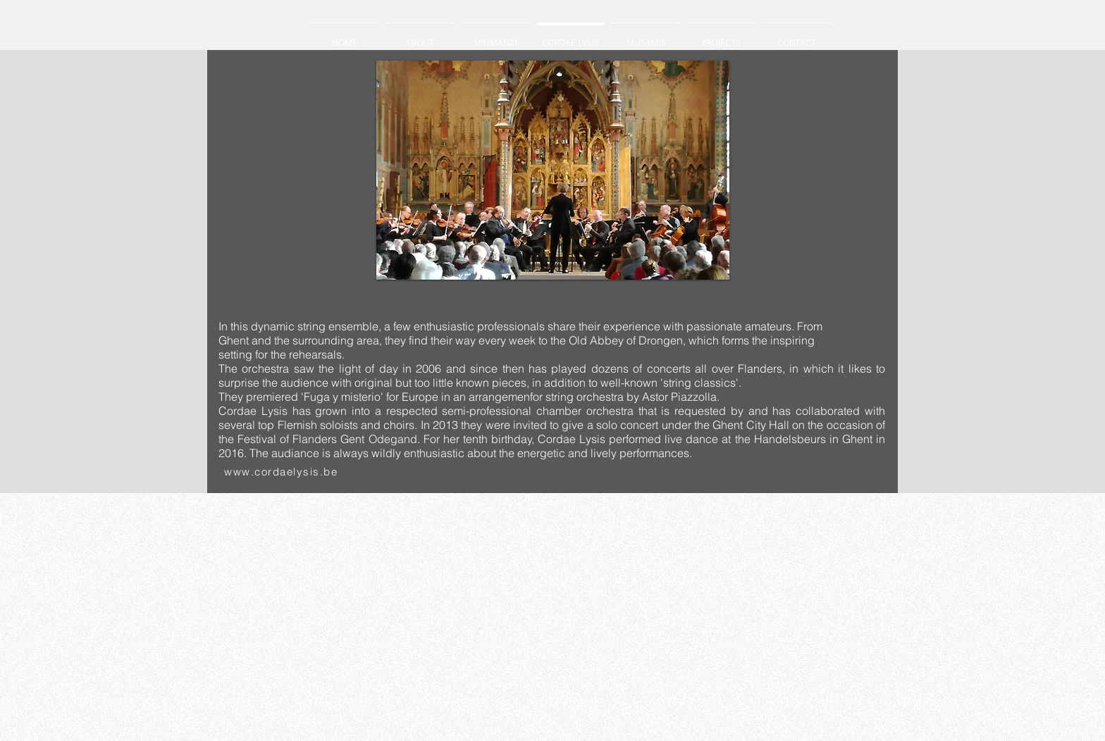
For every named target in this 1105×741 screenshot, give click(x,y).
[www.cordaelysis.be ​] (284, 471)
